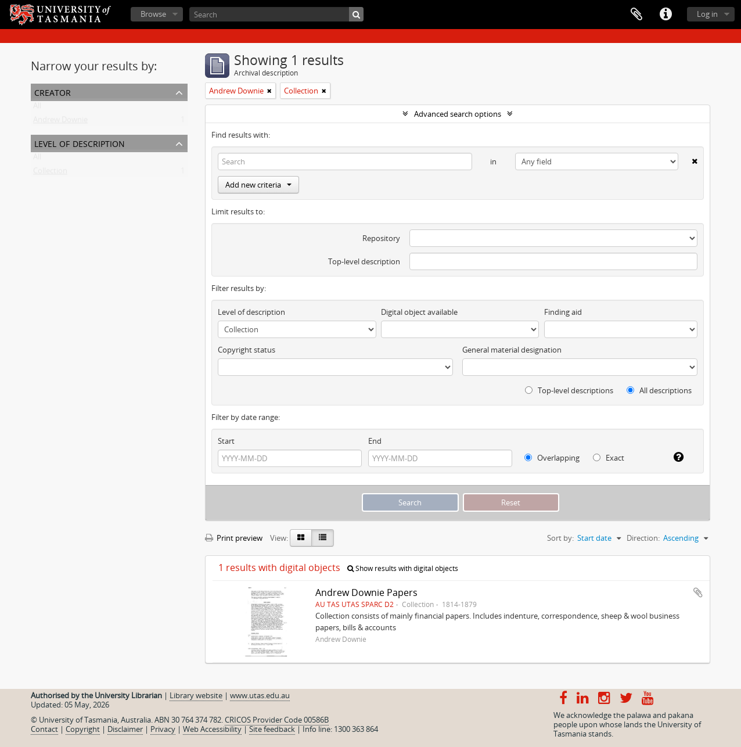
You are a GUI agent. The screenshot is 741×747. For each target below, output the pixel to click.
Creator (52, 91)
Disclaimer (125, 729)
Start (226, 441)
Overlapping (552, 457)
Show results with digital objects (402, 568)
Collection (50, 173)
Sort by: (560, 538)
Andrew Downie (60, 122)
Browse (153, 14)
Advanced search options (457, 114)
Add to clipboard (698, 592)
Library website (196, 695)
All (37, 108)
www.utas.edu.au (260, 695)
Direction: (643, 538)
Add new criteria (258, 184)
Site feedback (272, 729)
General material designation (512, 349)
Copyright (83, 729)
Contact (44, 729)
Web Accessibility (212, 729)
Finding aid (563, 312)
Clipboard (636, 14)
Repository (381, 238)
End (375, 441)
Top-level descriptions (569, 390)
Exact (608, 457)
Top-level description (364, 261)
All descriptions (659, 390)
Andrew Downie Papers (366, 592)
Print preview (233, 538)
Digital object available (419, 312)
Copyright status (246, 349)
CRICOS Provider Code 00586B (277, 719)
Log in (707, 14)
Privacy (162, 729)
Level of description (79, 142)
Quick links (665, 14)
